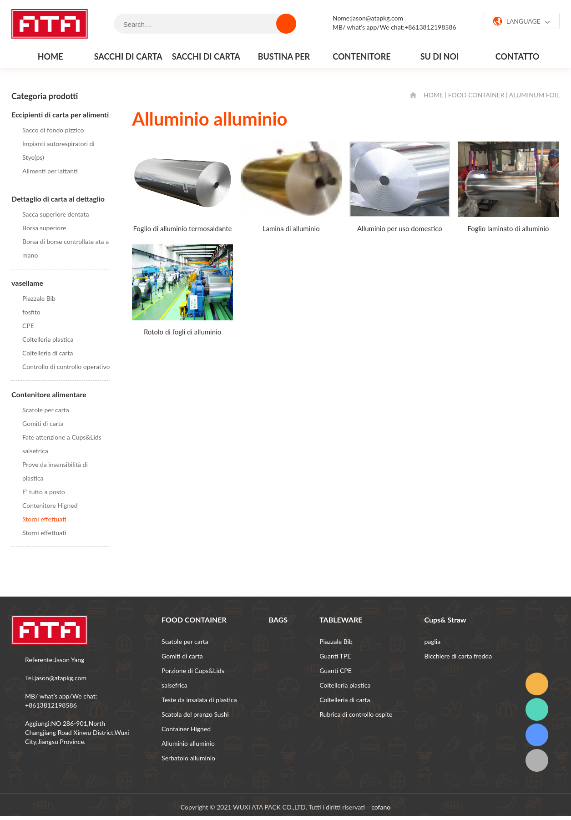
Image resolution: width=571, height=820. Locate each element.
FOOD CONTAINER (476, 95)
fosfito (31, 312)
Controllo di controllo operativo (66, 366)
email (537, 684)
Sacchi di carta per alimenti (128, 59)
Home (50, 56)
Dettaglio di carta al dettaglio (58, 198)
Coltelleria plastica (47, 339)
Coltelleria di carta (47, 353)
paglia (432, 641)
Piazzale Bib (39, 298)
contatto (517, 56)
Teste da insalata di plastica (199, 700)
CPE (28, 325)
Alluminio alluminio (188, 743)
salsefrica (35, 451)
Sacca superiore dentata (55, 214)
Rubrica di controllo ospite (355, 714)
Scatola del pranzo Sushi (195, 714)
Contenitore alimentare (361, 59)
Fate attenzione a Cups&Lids (61, 437)
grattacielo (537, 735)
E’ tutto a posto (43, 492)
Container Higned (186, 729)
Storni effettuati (44, 519)
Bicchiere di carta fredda (458, 656)
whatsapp (537, 709)
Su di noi (439, 56)
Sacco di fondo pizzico (53, 130)
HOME (433, 95)
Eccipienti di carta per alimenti (60, 114)
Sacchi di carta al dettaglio (206, 59)
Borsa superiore (44, 228)
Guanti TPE (335, 656)
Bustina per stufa (284, 59)
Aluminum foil (534, 95)
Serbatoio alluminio (188, 758)
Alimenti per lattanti (50, 171)
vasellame (27, 282)
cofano (380, 807)
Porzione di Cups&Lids (193, 670)
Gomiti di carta (43, 423)
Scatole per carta (45, 410)
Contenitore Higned (49, 505)
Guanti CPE (335, 670)
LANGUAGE (521, 21)
